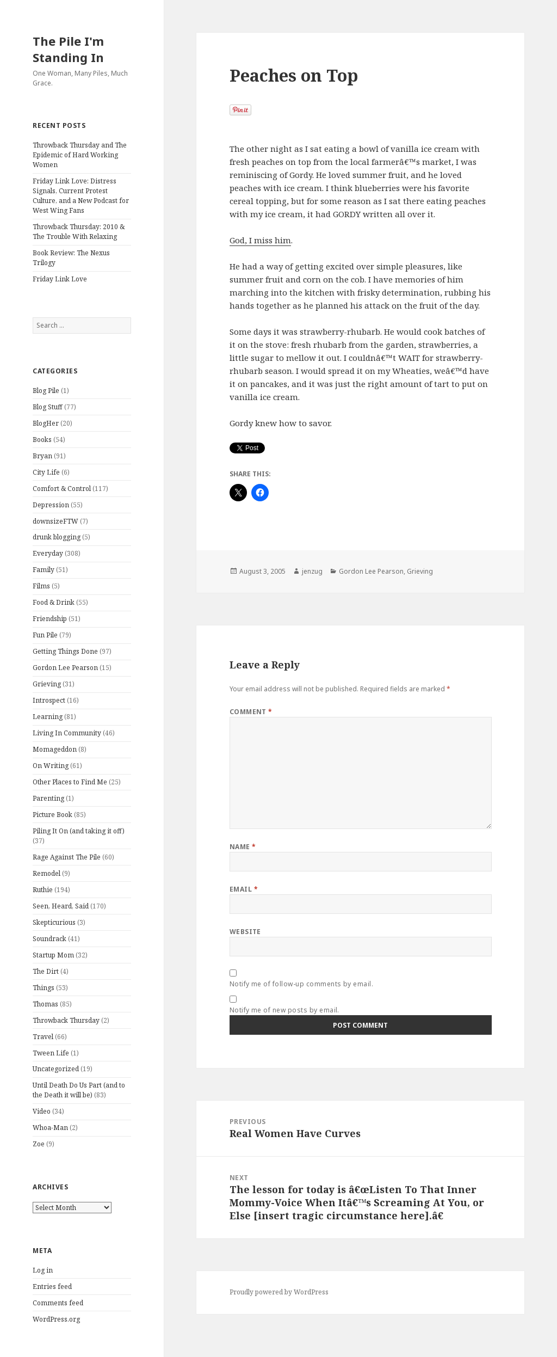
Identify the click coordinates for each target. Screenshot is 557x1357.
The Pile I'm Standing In (68, 49)
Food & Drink (54, 602)
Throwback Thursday (66, 1020)
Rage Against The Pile (67, 857)
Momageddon (55, 749)
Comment (251, 711)
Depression (51, 504)
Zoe (39, 1144)
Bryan (42, 455)
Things (43, 987)
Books (42, 439)
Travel (43, 1036)
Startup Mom (53, 955)
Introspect (49, 700)
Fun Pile (45, 635)
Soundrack (49, 938)
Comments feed (58, 1302)
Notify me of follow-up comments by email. (302, 983)
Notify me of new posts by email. (284, 1010)
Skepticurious (54, 922)
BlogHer (46, 423)
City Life (46, 472)
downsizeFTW (55, 521)
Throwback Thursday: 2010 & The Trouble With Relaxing (79, 231)
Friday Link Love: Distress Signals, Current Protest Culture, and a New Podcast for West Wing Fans (81, 195)
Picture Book (52, 814)
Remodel (46, 873)
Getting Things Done (65, 651)
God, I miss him (260, 240)
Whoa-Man (50, 1127)
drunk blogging (57, 537)
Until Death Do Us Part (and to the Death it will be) (79, 1090)
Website (245, 931)
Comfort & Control (62, 488)
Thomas (45, 1004)
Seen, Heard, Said (61, 906)
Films (41, 586)
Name (243, 846)
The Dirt (46, 971)
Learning (48, 716)
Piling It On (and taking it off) (79, 831)
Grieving (47, 684)
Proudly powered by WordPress (279, 1292)
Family (43, 569)
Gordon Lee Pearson (65, 667)
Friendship (50, 618)
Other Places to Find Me (70, 782)
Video (42, 1111)
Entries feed (52, 1286)
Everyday (48, 553)
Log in (43, 1270)
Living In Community (67, 733)
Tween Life (51, 1053)
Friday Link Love (60, 279)
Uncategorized (56, 1068)
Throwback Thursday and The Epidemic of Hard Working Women (80, 154)
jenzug (312, 571)
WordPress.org (56, 1319)
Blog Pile (46, 390)
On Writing (51, 765)
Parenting (48, 798)
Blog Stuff (48, 407)
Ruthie (43, 889)
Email (244, 889)
